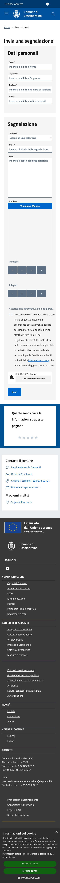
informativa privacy (38, 360)
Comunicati (13, 716)
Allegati (13, 285)
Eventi (10, 741)
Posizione (13, 201)
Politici (11, 604)
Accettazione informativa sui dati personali (32, 308)
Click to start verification (33, 378)
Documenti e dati (16, 614)
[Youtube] (7, 568)
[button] (30, 877)
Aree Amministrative (18, 588)
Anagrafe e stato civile (19, 629)
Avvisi (10, 721)
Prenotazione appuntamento (22, 800)
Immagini (14, 261)
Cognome (13, 73)
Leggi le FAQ (14, 810)
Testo (12, 156)
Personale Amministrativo (21, 609)
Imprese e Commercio (19, 645)
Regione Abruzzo (14, 4)
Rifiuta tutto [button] (30, 871)
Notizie (11, 711)
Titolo (12, 144)
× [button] (56, 832)
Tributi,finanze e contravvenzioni (25, 680)
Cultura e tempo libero (19, 634)
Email (12, 96)
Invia (14, 392)
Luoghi (11, 736)
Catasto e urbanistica (18, 650)
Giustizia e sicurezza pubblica (23, 675)
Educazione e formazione (20, 670)
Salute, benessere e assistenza (24, 691)
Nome (12, 61)
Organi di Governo (17, 583)
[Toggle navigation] (6, 14)
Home (7, 27)
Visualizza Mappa (30, 206)
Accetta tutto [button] (30, 863)
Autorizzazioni (15, 696)
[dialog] (30, 855)
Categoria (13, 133)
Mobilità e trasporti (17, 655)
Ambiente (12, 685)
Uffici (10, 593)
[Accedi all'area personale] (47, 4)
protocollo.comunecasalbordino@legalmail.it (27, 781)
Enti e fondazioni (16, 598)
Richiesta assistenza (18, 815)
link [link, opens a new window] (13, 857)
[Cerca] (53, 14)
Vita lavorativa (15, 640)
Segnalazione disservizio (20, 805)
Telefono (13, 84)
